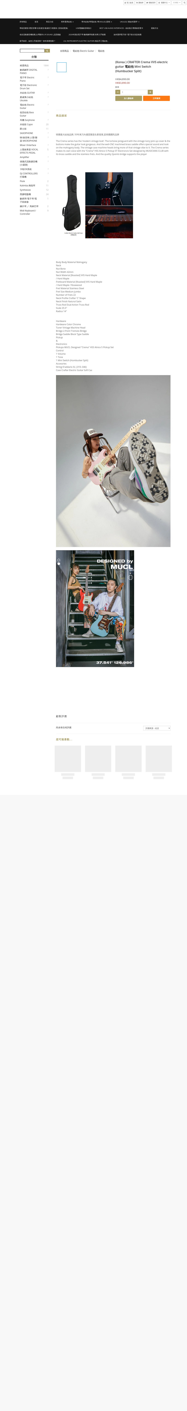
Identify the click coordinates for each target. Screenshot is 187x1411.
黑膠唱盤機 (25, 194)
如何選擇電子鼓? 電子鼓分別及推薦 (127, 34)
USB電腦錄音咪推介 (84, 28)
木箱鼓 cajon (26, 124)
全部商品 (64, 50)
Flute (22, 181)
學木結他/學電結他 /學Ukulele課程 (97, 21)
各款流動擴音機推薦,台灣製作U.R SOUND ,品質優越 (40, 34)
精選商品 (24, 65)
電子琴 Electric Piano (27, 79)
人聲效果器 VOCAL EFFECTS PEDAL (29, 151)
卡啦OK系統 (26, 169)
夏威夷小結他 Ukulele (26, 99)
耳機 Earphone (27, 120)
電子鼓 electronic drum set (28, 87)
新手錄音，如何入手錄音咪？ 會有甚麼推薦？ (37, 41)
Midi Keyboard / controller (28, 212)
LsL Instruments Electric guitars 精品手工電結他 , (86, 41)
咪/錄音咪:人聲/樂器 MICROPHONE (28, 139)
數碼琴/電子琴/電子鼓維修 (28, 200)
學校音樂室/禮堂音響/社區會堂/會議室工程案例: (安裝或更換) (44, 28)
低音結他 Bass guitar (27, 114)
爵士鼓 (23, 128)
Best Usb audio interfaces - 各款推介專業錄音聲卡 (121, 28)
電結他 (101, 50)
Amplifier (24, 157)
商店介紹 (49, 21)
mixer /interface (28, 145)
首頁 (36, 21)
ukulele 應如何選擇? (129, 21)
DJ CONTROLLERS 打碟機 (29, 175)
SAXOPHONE (26, 133)
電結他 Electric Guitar (27, 106)
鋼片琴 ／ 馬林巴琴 (29, 206)
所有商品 (23, 21)
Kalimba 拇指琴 (27, 185)
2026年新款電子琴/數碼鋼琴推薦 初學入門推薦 (87, 34)
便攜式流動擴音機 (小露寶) (28, 163)
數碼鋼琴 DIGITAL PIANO (28, 71)
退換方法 (154, 28)
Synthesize (25, 189)
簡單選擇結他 (67, 21)
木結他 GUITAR (27, 92)
